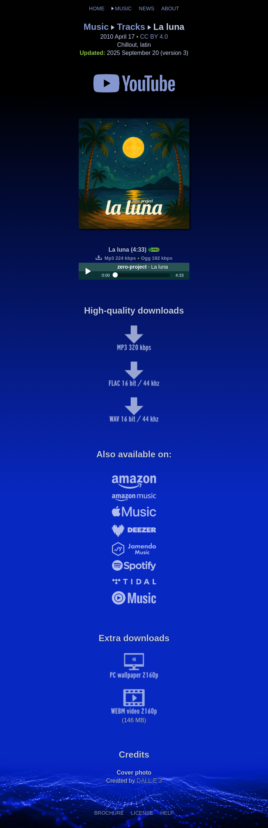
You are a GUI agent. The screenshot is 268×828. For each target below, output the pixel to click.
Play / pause (88, 271)
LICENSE (142, 813)
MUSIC (123, 8)
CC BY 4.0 (154, 37)
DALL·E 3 (149, 781)
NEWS (146, 8)
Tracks (131, 27)
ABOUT (170, 8)
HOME (96, 8)
